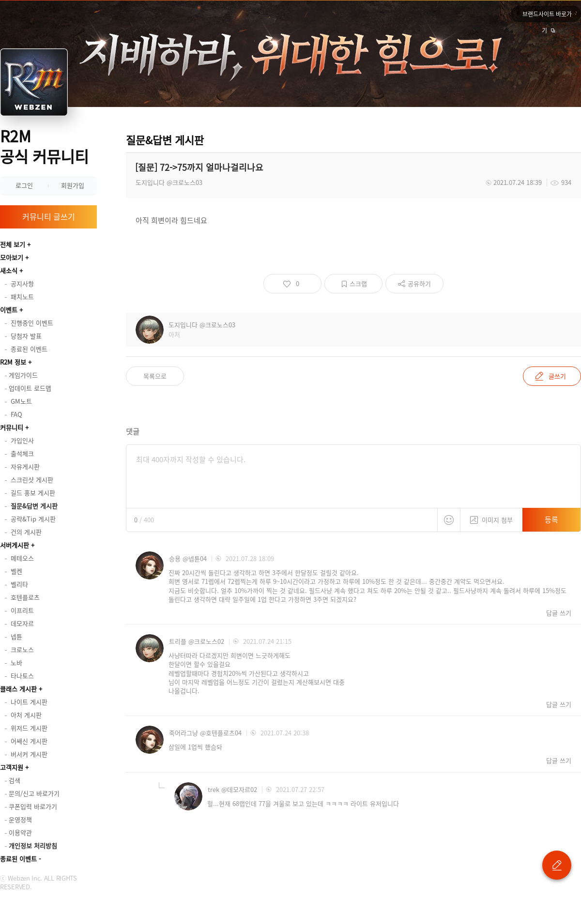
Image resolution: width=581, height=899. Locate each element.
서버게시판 (14, 544)
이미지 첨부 (491, 516)
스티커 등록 (448, 520)
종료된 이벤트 (18, 858)
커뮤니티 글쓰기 (48, 216)
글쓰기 (557, 376)
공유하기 (419, 283)
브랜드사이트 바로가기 (547, 16)
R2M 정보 (13, 361)
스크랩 (358, 283)
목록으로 (155, 376)
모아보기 (11, 257)
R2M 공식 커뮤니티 (44, 146)
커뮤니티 (11, 427)
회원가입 (72, 185)
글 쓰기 (556, 865)
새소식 (8, 270)
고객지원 (11, 767)
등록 (551, 519)
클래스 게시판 (18, 688)
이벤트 (8, 309)
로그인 (24, 185)
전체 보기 (12, 244)
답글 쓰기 (558, 613)
